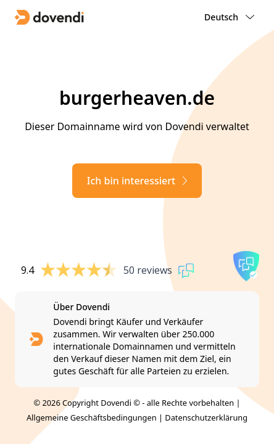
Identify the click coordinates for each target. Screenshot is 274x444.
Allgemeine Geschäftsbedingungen (92, 417)
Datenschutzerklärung (206, 417)
